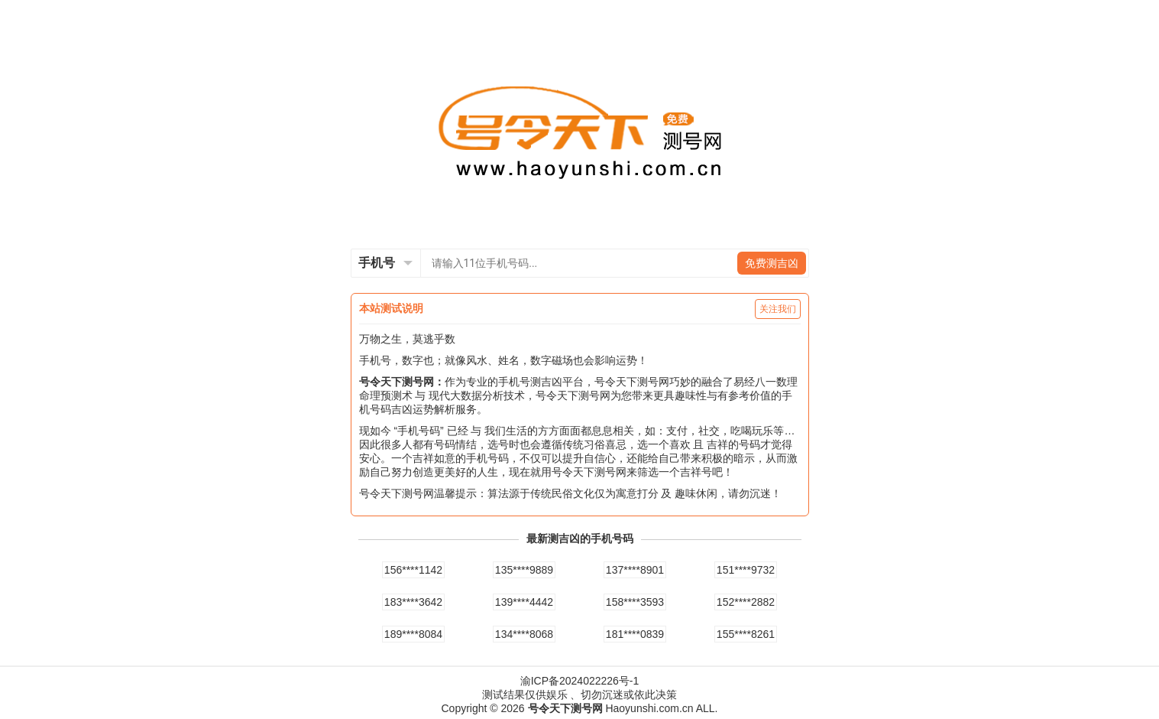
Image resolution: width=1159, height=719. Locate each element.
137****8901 (635, 570)
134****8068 (524, 634)
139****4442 (524, 602)
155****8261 (746, 634)
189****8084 (413, 634)
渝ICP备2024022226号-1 (579, 681)
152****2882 (746, 602)
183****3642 (413, 602)
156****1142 (413, 570)
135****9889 (524, 570)
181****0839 (635, 634)
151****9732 (746, 570)
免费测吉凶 (771, 263)
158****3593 (635, 602)
